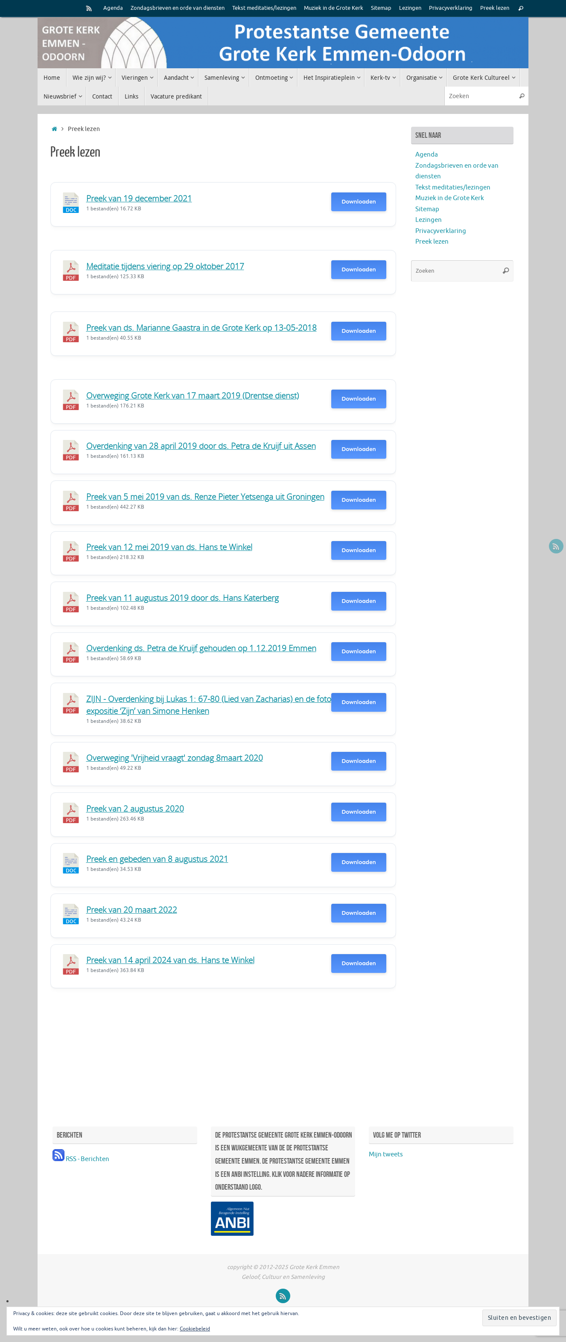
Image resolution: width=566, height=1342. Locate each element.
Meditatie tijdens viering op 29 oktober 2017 (165, 266)
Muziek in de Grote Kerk (333, 8)
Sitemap (381, 8)
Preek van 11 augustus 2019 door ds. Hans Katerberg (182, 597)
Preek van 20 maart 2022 (131, 909)
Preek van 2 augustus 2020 (135, 808)
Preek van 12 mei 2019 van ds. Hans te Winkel (169, 546)
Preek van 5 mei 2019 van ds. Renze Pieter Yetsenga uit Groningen (205, 496)
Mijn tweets (386, 1154)
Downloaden (358, 201)
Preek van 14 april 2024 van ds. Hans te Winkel (170, 960)
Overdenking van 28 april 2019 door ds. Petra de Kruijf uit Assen (201, 445)
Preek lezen (494, 8)
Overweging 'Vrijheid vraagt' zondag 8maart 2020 (174, 757)
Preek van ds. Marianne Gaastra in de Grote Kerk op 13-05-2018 (201, 327)
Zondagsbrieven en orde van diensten (178, 8)
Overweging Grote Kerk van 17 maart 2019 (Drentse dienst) (192, 395)
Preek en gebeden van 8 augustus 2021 (157, 858)
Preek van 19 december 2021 (139, 198)
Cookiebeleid (195, 1328)
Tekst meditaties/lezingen (264, 8)
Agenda (113, 8)
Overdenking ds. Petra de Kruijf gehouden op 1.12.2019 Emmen (201, 648)
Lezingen (410, 8)
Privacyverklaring (451, 8)
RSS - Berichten (81, 1159)
